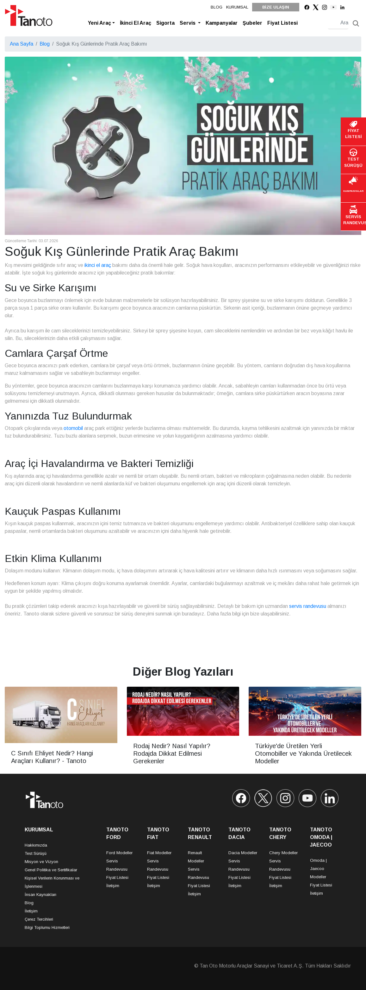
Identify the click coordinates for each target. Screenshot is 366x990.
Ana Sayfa (21, 44)
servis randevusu (307, 606)
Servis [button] (188, 23)
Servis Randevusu (116, 865)
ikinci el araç (97, 265)
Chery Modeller (283, 852)
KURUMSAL (237, 7)
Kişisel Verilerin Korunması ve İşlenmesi (52, 882)
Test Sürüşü (36, 853)
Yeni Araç (99, 23)
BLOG (216, 7)
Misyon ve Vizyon (41, 861)
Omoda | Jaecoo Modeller (318, 868)
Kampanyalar (222, 23)
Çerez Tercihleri (39, 919)
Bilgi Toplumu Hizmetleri (47, 927)
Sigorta (165, 23)
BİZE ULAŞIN (275, 7)
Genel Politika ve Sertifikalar (51, 869)
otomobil (73, 428)
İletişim (31, 911)
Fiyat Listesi (282, 23)
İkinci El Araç (135, 23)
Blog (45, 44)
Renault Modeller (196, 856)
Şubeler (252, 23)
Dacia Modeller (242, 852)
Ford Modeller (119, 852)
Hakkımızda (36, 845)
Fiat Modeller (159, 852)
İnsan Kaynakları (40, 894)
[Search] (338, 23)
